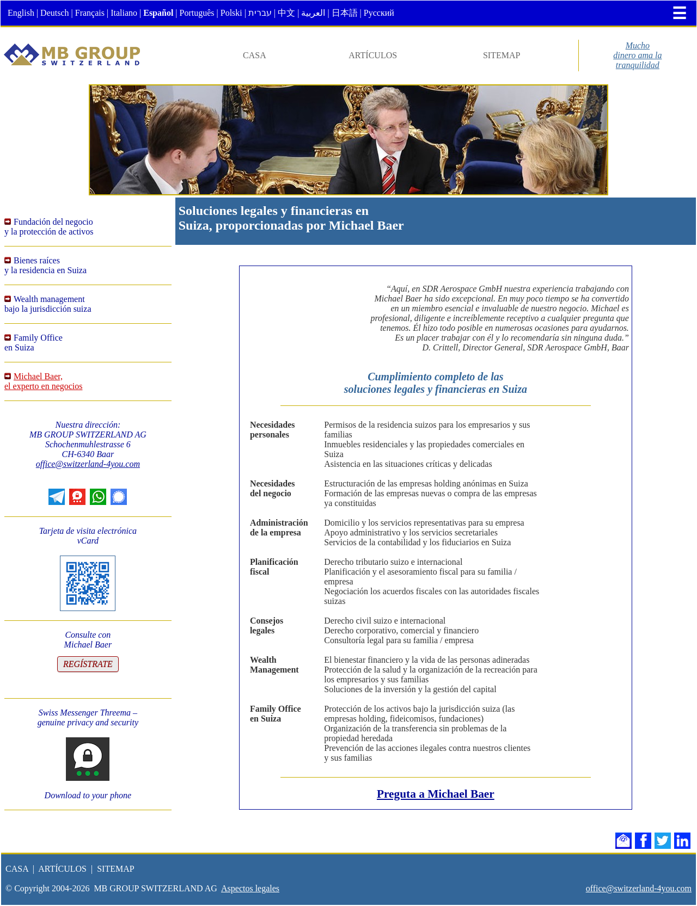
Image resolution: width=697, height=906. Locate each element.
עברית (260, 12)
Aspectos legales (250, 888)
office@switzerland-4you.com (88, 464)
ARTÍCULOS (372, 55)
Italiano (124, 12)
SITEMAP (501, 55)
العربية (313, 12)
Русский (379, 12)
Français (90, 12)
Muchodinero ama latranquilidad (637, 55)
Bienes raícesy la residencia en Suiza (45, 265)
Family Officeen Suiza (33, 342)
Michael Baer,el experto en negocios (43, 381)
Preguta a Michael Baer (435, 793)
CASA (254, 55)
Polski (231, 12)
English (21, 12)
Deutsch (54, 12)
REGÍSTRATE (88, 664)
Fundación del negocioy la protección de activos (49, 226)
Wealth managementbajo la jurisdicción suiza (47, 303)
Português (197, 12)
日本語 (345, 12)
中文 (286, 12)
